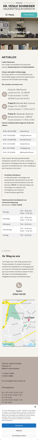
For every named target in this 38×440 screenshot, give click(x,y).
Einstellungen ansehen (19, 436)
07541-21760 (28, 120)
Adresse (31, 103)
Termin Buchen (29, 15)
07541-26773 (29, 109)
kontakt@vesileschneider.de (14, 381)
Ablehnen (19, 430)
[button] (35, 407)
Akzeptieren (19, 425)
